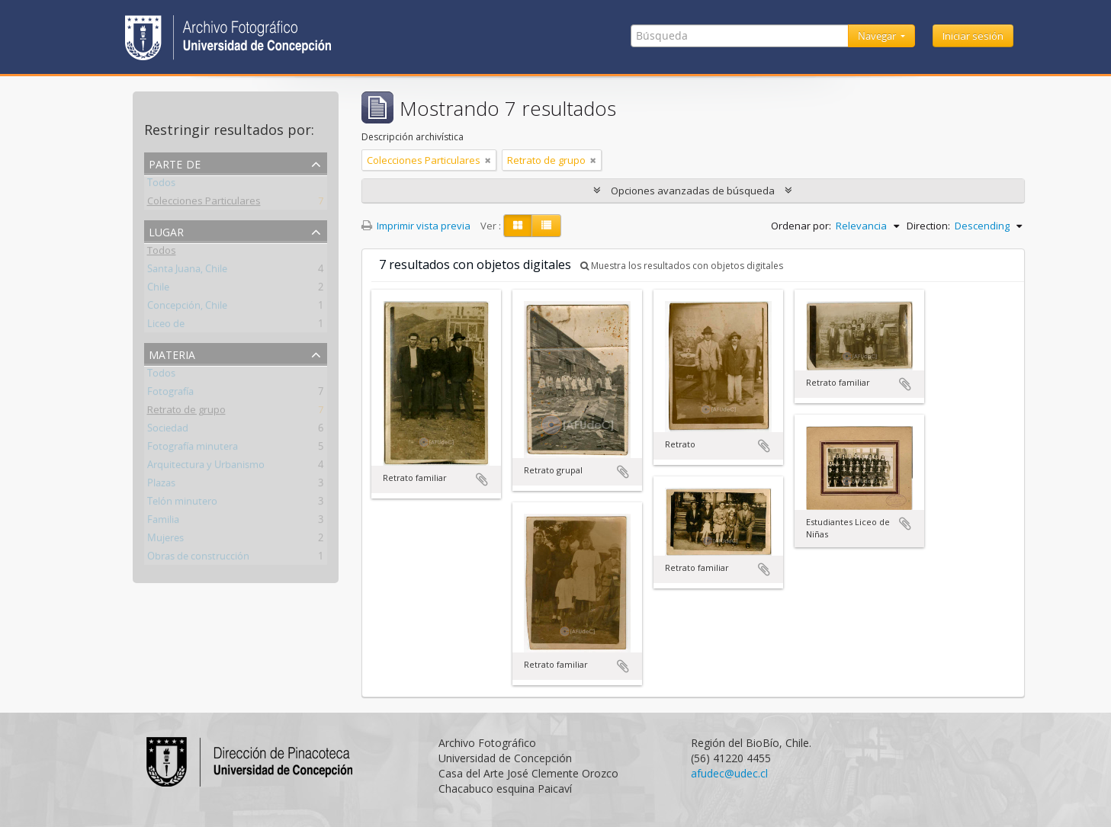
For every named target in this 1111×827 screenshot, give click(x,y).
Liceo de (166, 326)
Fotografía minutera (192, 449)
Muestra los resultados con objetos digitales (681, 265)
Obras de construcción (198, 559)
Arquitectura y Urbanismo (206, 467)
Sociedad (167, 431)
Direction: (928, 225)
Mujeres (165, 540)
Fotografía (170, 394)
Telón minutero (182, 504)
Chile (158, 290)
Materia (172, 353)
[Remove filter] (488, 160)
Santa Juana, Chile (187, 271)
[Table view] (546, 225)
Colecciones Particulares (204, 203)
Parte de (175, 162)
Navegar (878, 36)
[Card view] (517, 225)
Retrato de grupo (186, 412)
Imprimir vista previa (415, 225)
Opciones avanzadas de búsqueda (692, 190)
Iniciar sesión (972, 36)
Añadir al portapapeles (482, 479)
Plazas (161, 485)
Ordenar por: (801, 225)
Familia (163, 522)
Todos (161, 185)
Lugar (166, 230)
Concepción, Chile (187, 308)
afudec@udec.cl (729, 773)
